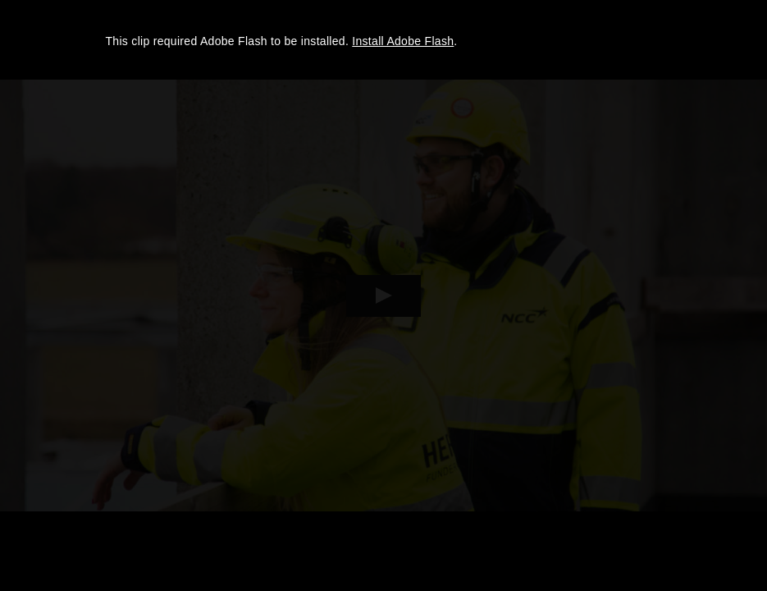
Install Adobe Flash (403, 41)
